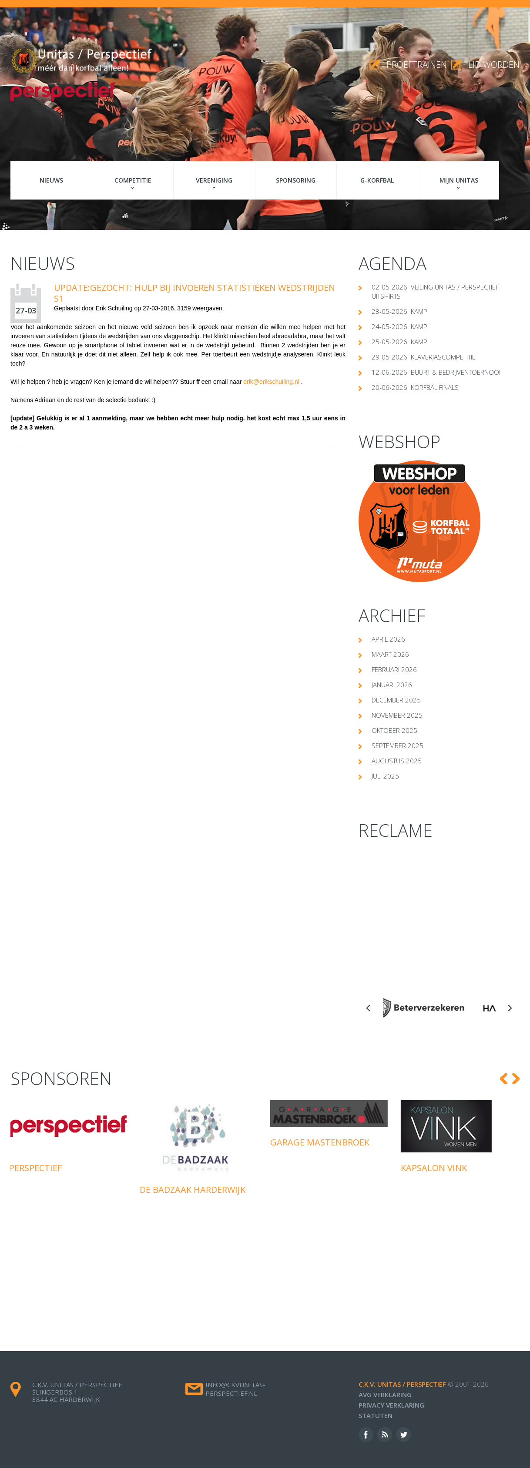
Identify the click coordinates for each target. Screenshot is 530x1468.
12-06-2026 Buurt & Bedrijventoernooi (436, 372)
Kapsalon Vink (435, 1168)
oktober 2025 (394, 730)
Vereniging (214, 180)
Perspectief (36, 1168)
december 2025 (396, 700)
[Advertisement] (439, 910)
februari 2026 (394, 669)
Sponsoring (295, 180)
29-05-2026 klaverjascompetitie (424, 357)
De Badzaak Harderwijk (194, 1189)
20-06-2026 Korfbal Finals (415, 387)
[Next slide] (509, 1008)
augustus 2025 (397, 760)
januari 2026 (392, 684)
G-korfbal (377, 180)
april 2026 (388, 639)
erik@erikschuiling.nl (271, 381)
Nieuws (51, 180)
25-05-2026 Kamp (399, 341)
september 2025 (397, 745)
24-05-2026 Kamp (399, 326)
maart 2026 (390, 654)
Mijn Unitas (458, 180)
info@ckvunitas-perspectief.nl (235, 1389)
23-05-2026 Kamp (399, 311)
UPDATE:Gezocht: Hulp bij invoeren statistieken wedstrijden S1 (194, 293)
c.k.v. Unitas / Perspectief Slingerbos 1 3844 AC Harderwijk (77, 1392)
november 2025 (397, 715)
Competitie (132, 180)
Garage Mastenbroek (321, 1142)
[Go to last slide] (368, 1008)
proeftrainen (416, 64)
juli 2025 (385, 776)
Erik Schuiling (114, 308)
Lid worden (494, 64)
